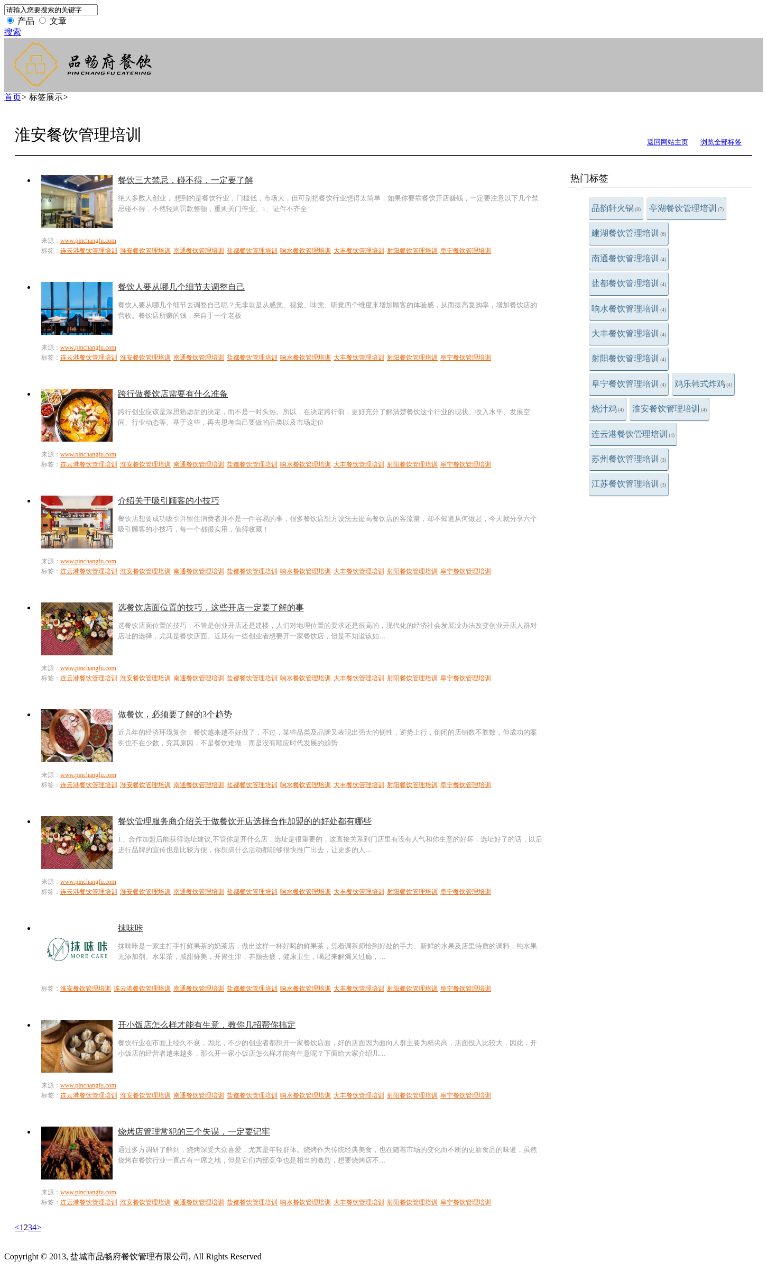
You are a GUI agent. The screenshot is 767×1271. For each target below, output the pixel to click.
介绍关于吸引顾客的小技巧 (168, 500)
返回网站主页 (667, 142)
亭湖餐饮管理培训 (686, 208)
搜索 (12, 32)
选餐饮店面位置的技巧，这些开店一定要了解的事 (211, 607)
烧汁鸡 (608, 408)
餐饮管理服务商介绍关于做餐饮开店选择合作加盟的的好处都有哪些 (245, 821)
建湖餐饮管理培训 (629, 232)
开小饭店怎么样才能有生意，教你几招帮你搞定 (206, 1024)
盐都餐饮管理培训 (629, 283)
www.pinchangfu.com (88, 240)
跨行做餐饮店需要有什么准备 (173, 393)
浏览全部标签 (721, 142)
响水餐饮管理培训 (629, 308)
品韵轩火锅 (616, 208)
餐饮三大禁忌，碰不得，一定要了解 (185, 180)
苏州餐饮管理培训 (629, 458)
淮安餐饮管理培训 (669, 408)
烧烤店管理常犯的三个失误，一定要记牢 (194, 1131)
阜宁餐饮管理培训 (629, 383)
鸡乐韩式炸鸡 (703, 383)
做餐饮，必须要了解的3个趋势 (175, 714)
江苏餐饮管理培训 (629, 483)
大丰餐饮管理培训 (629, 333)
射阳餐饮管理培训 (629, 358)
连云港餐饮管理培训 (633, 433)
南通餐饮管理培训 (629, 258)
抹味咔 (130, 927)
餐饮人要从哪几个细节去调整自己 (181, 286)
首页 (12, 97)
